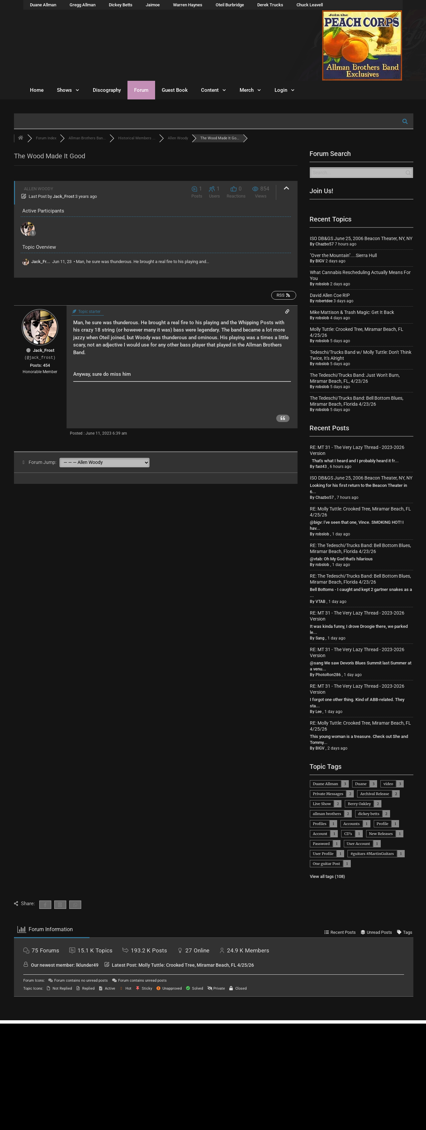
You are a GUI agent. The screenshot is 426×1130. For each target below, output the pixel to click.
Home (37, 90)
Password (321, 843)
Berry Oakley (359, 803)
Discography (107, 90)
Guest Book (175, 90)
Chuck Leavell (310, 4)
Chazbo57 (325, 244)
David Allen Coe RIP (330, 295)
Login (285, 90)
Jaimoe (153, 4)
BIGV (320, 261)
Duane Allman (43, 4)
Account (320, 833)
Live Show (322, 803)
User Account (358, 843)
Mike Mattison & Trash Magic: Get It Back (352, 312)
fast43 (321, 466)
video (388, 783)
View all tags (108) (327, 876)
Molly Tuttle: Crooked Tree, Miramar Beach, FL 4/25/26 (196, 965)
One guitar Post (326, 863)
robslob (322, 284)
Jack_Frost (63, 196)
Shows (68, 90)
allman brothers (327, 813)
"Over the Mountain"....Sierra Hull (343, 255)
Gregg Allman (83, 4)
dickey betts (368, 813)
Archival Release (374, 793)
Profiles (319, 823)
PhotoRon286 (328, 674)
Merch (250, 90)
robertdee (324, 301)
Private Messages (328, 793)
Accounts (351, 823)
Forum (141, 90)
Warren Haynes (187, 4)
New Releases (381, 833)
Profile (382, 823)
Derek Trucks (270, 4)
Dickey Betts (120, 4)
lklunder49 (87, 965)
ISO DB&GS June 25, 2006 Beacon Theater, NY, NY (361, 238)
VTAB (320, 601)
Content (213, 90)
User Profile (323, 853)
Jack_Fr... (40, 261)
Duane (360, 783)
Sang (320, 638)
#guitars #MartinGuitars (372, 853)
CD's (348, 833)
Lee (318, 711)
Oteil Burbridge (230, 4)
